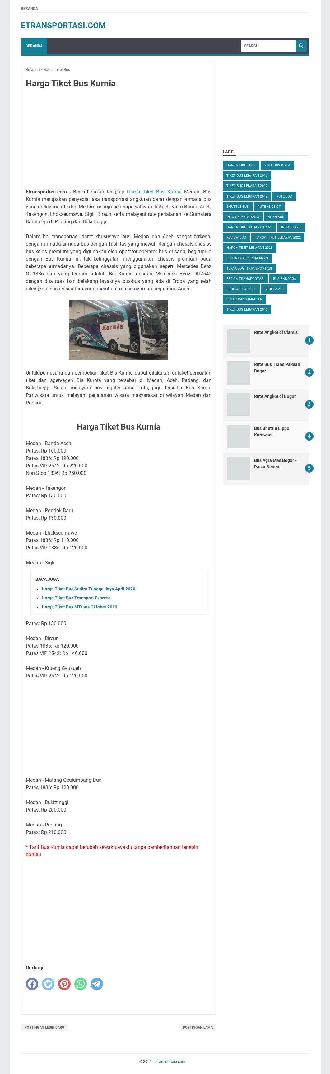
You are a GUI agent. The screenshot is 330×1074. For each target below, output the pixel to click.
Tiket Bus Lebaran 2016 (246, 176)
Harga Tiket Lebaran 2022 (278, 237)
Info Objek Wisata (242, 217)
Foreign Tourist (241, 289)
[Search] (268, 46)
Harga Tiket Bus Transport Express (76, 597)
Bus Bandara (284, 279)
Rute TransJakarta (244, 299)
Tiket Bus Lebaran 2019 (246, 196)
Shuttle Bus (237, 207)
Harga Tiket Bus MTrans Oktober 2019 (79, 606)
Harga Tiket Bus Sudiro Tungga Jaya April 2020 (88, 588)
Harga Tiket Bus (241, 165)
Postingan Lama (198, 1028)
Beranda (29, 9)
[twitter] (48, 984)
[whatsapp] (80, 984)
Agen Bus (276, 217)
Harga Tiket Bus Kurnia (154, 192)
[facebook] (32, 984)
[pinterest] (64, 984)
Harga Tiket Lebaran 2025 (249, 227)
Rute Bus (284, 196)
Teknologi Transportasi (249, 268)
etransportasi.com (63, 25)
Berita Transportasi (245, 279)
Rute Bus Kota (277, 165)
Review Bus (236, 237)
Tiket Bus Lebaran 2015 (246, 309)
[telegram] (97, 984)
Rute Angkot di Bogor (275, 396)
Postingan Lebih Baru (44, 1028)
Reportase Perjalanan (247, 258)
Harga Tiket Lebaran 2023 (249, 248)
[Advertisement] (119, 139)
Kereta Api (274, 289)
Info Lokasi (291, 227)
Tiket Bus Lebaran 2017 (246, 186)
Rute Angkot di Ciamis (276, 332)
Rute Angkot (269, 207)
